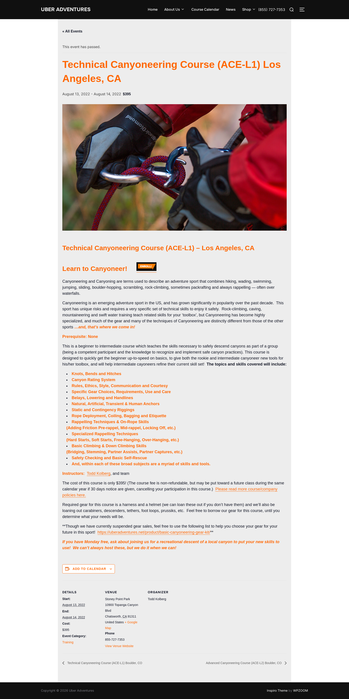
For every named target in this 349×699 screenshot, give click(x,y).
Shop (249, 9)
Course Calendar (205, 9)
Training (67, 642)
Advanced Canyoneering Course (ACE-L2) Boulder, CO (238, 663)
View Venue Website (119, 646)
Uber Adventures (69, 9)
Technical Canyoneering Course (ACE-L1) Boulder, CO (110, 663)
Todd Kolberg (98, 473)
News (230, 9)
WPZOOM (300, 690)
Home (153, 9)
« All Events (72, 31)
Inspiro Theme (277, 690)
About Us (174, 9)
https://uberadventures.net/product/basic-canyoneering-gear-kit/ (153, 532)
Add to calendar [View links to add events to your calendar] (89, 569)
